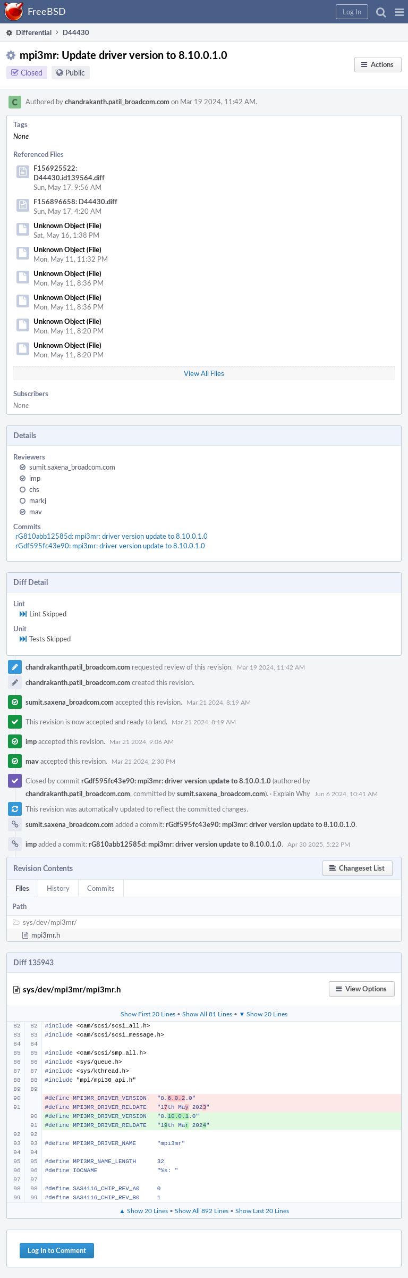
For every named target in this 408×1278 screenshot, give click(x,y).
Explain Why (291, 793)
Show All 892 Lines (201, 1210)
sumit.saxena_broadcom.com (72, 467)
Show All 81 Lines (207, 1013)
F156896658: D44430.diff (75, 201)
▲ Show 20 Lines (143, 1210)
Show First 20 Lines (148, 1013)
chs (34, 489)
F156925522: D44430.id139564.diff (69, 172)
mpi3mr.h (45, 935)
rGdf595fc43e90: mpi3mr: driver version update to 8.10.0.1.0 (110, 545)
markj (37, 500)
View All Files (204, 373)
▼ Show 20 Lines (263, 1013)
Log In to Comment (57, 1250)
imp (34, 478)
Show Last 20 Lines (262, 1210)
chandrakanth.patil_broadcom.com (117, 101)
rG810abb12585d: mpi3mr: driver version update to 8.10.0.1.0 (111, 536)
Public (75, 73)
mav (35, 511)
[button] (399, 11)
